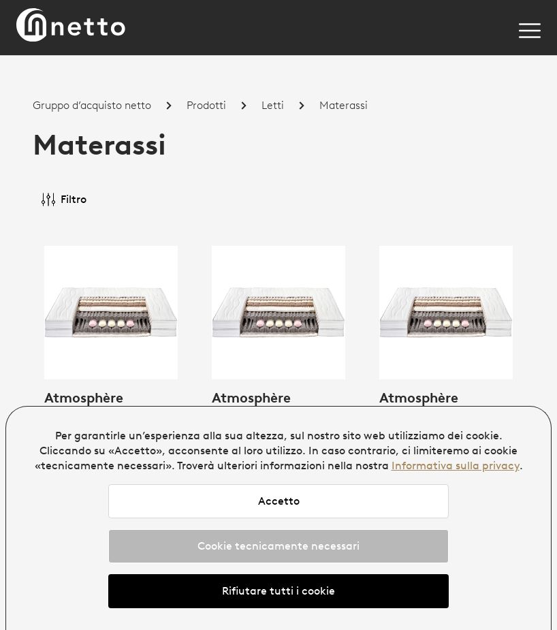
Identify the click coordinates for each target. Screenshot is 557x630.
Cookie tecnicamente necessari (278, 545)
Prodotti (206, 105)
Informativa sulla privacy (456, 465)
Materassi (343, 105)
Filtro (64, 199)
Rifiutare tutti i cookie (278, 590)
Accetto (279, 500)
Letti (272, 105)
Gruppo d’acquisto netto (92, 105)
